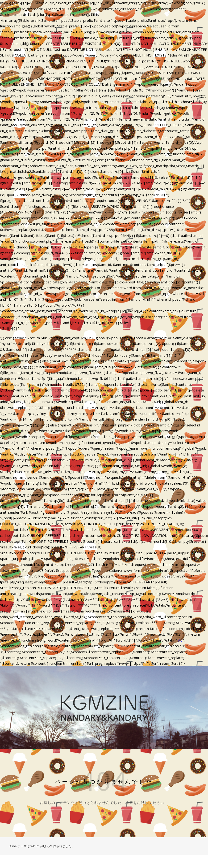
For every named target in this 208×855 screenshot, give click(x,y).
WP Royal (37, 846)
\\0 (180, 640)
